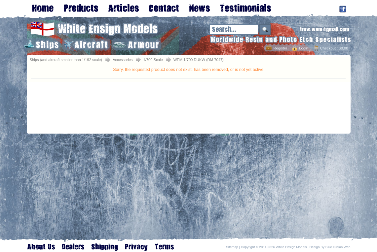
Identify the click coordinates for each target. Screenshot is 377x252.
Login (303, 48)
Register (280, 48)
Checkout (328, 48)
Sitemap (232, 247)
